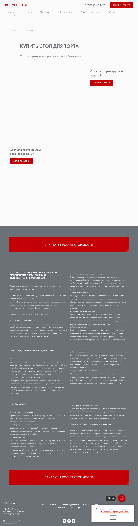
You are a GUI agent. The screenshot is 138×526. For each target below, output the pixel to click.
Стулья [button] (9, 12)
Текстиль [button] (45, 12)
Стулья (86, 504)
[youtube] (73, 521)
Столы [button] (26, 12)
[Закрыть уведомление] (132, 507)
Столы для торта (26, 30)
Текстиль (61, 507)
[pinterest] (69, 521)
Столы (96, 504)
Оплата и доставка (91, 12)
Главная (13, 30)
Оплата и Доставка (70, 504)
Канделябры (75, 507)
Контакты (14, 15)
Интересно (66, 12)
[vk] (64, 521)
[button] (121, 5)
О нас (112, 12)
